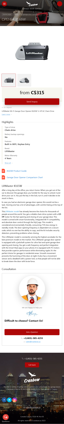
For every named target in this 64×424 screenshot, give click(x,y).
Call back (32, 365)
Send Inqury (32, 101)
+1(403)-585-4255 (33, 338)
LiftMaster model (12, 211)
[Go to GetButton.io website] (5, 421)
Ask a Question (32, 332)
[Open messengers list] (6, 417)
